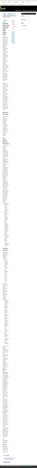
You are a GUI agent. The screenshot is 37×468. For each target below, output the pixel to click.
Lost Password (24, 25)
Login (22, 15)
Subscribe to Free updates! (27, 466)
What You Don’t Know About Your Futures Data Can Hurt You (14, 37)
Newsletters (13, 5)
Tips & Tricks (21, 4)
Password (23, 19)
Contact (23, 2)
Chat (28, 2)
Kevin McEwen (5, 375)
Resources (4, 5)
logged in (12, 458)
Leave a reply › (5, 451)
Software (16, 2)
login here (6, 125)
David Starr (6, 376)
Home (3, 2)
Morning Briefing (11, 14)
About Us (9, 2)
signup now (5, 436)
